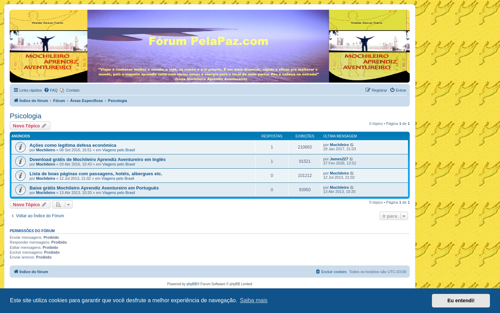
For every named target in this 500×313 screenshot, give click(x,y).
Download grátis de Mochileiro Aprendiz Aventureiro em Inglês (98, 159)
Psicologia (25, 116)
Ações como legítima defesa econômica (73, 145)
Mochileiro (45, 150)
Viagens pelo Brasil (118, 150)
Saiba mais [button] (253, 300)
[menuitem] (51, 90)
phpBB (191, 284)
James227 (339, 159)
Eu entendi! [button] (461, 300)
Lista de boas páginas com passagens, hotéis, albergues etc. (96, 173)
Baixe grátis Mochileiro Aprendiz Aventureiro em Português (94, 188)
